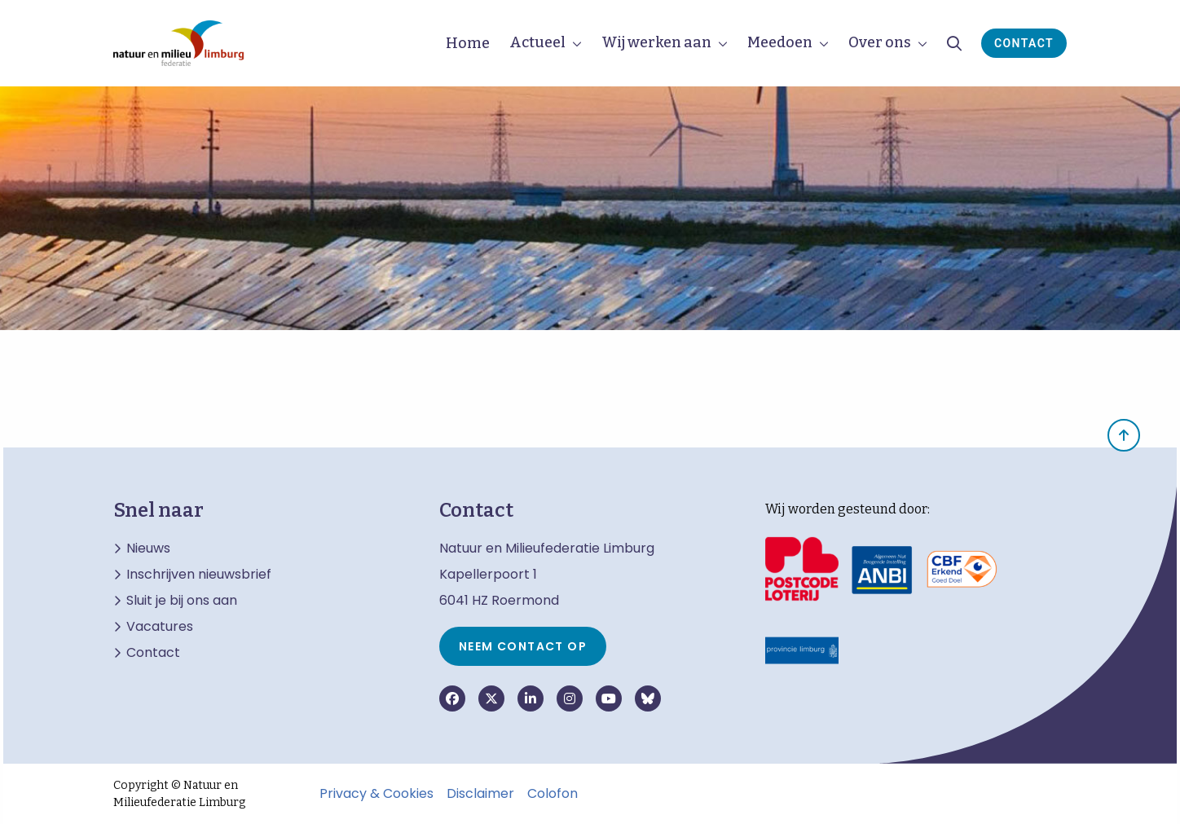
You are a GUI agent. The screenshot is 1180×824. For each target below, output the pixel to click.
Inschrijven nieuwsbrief (198, 574)
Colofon (552, 793)
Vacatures (159, 626)
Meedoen (779, 42)
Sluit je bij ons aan (181, 600)
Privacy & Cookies (376, 793)
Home (468, 43)
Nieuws (148, 548)
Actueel (537, 42)
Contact (1024, 43)
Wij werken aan (656, 42)
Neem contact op (523, 646)
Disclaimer (480, 793)
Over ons (879, 42)
